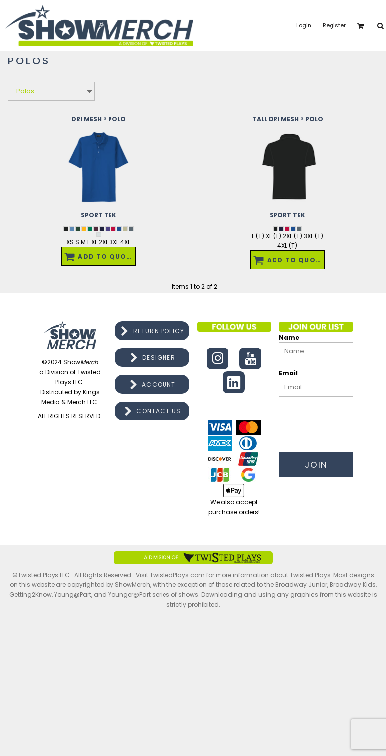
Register (334, 25)
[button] (360, 25)
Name (289, 337)
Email (288, 373)
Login (303, 25)
